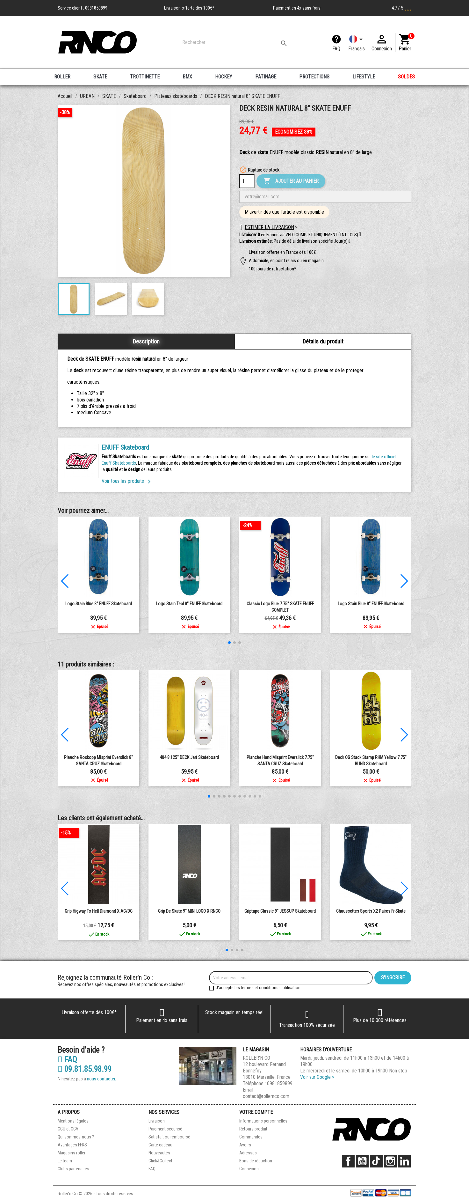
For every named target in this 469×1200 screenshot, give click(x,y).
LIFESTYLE (363, 77)
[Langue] (356, 42)
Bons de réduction (255, 1160)
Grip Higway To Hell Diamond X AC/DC (99, 911)
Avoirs (245, 1144)
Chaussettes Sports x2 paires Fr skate (371, 911)
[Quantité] (247, 181)
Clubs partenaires (73, 1168)
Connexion (249, 1168)
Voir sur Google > (317, 1077)
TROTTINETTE (145, 77)
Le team (65, 1160)
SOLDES (406, 77)
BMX (187, 77)
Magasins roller (71, 1152)
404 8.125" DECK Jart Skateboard (189, 757)
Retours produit (253, 1128)
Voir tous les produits (127, 481)
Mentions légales (73, 1120)
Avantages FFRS (72, 1144)
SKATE (100, 77)
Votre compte (256, 1112)
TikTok (376, 1161)
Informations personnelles (263, 1120)
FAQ (336, 49)
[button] (349, 241)
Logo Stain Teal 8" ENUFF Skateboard (189, 603)
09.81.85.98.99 (85, 1069)
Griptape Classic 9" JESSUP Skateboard (280, 911)
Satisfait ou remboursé (169, 1136)
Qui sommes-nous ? (76, 1136)
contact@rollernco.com (266, 1096)
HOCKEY (223, 77)
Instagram (390, 1161)
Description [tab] (146, 341)
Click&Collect (160, 1160)
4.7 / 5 (401, 8)
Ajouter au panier (291, 181)
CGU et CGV (68, 1128)
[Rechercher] (234, 42)
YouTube (362, 1161)
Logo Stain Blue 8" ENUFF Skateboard (98, 603)
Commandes (251, 1136)
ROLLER (62, 77)
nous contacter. (101, 1079)
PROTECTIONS (314, 77)
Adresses (248, 1152)
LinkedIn (404, 1161)
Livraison (156, 1120)
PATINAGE (265, 77)
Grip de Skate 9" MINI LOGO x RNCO (189, 911)
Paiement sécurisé (165, 1128)
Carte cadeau (160, 1144)
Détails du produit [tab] (323, 341)
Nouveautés (159, 1152)
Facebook (348, 1161)
